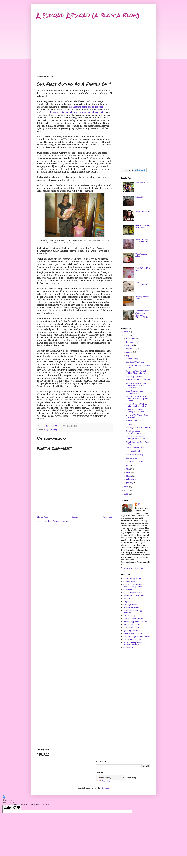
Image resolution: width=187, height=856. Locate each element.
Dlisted (126, 599)
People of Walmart (131, 624)
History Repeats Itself (142, 298)
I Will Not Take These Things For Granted (135, 437)
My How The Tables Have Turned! (137, 416)
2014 (126, 335)
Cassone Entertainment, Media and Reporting (134, 585)
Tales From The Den (132, 634)
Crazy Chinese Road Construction (134, 392)
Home (75, 517)
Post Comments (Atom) (58, 521)
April (128, 472)
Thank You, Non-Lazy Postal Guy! (138, 443)
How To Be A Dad (131, 607)
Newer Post (42, 517)
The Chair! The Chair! (135, 362)
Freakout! (130, 424)
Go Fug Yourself (130, 605)
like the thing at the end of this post (86, 107)
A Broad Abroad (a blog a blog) (88, 15)
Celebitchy (127, 590)
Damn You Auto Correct (133, 595)
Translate (103, 781)
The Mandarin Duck (132, 639)
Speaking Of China (131, 630)
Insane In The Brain (134, 461)
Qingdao (56, 430)
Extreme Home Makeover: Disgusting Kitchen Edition (142, 314)
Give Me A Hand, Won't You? (142, 226)
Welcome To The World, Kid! (138, 380)
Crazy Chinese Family (132, 593)
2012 (126, 490)
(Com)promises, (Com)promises (133, 432)
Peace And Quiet (133, 451)
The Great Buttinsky (134, 454)
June (128, 466)
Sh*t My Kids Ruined (132, 628)
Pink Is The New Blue (142, 269)
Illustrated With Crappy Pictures (133, 611)
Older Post (107, 517)
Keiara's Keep (129, 616)
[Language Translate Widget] (110, 777)
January (129, 483)
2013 (126, 487)
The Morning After (141, 255)
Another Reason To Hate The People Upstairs (136, 405)
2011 (126, 494)
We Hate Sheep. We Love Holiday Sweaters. (134, 643)
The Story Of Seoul (134, 376)
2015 (126, 332)
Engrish (127, 601)
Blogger (105, 788)
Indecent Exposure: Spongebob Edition (135, 411)
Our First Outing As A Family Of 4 (138, 366)
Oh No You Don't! (142, 211)
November (131, 342)
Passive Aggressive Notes (135, 622)
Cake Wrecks (129, 582)
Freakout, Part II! (133, 421)
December (131, 338)
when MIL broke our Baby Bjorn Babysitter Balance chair (76, 112)
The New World (142, 183)
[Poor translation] (16, 807)
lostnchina (128, 648)
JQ (139, 504)
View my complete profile (132, 568)
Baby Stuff (48, 430)
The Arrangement (141, 283)
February (130, 479)
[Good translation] (7, 807)
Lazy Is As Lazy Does (135, 448)
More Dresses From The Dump (142, 241)
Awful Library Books (132, 578)
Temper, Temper (133, 358)
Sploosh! (139, 197)
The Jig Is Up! (131, 458)
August (129, 352)
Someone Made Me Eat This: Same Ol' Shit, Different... (136, 385)
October (129, 345)
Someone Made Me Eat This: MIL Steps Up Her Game (137, 398)
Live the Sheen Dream (133, 619)
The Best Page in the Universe (136, 636)
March (129, 476)
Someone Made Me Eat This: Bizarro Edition (136, 372)
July (128, 355)
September (131, 349)
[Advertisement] (93, 50)
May (128, 469)
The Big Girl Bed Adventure (138, 427)
